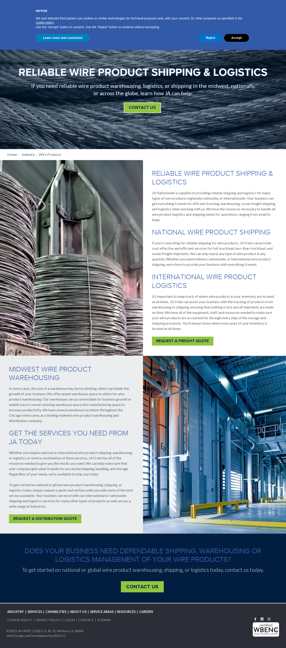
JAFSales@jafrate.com (54, 30)
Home (12, 154)
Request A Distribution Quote (45, 518)
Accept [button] (236, 635)
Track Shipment (189, 4)
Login (213, 4)
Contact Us (142, 107)
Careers (271, 13)
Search (275, 4)
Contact (261, 4)
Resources (246, 13)
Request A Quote (236, 4)
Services (129, 13)
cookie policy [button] (44, 621)
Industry (105, 13)
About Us (185, 13)
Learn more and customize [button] (62, 635)
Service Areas (215, 13)
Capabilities (157, 13)
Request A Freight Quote (182, 341)
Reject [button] (210, 635)
